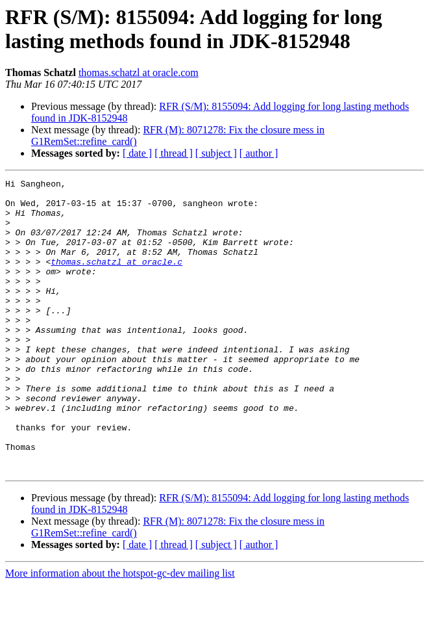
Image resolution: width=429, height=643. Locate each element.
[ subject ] (216, 153)
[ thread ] (173, 153)
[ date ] (137, 153)
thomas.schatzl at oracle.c (116, 279)
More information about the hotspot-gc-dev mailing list (120, 631)
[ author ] (258, 153)
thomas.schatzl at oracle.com (139, 72)
